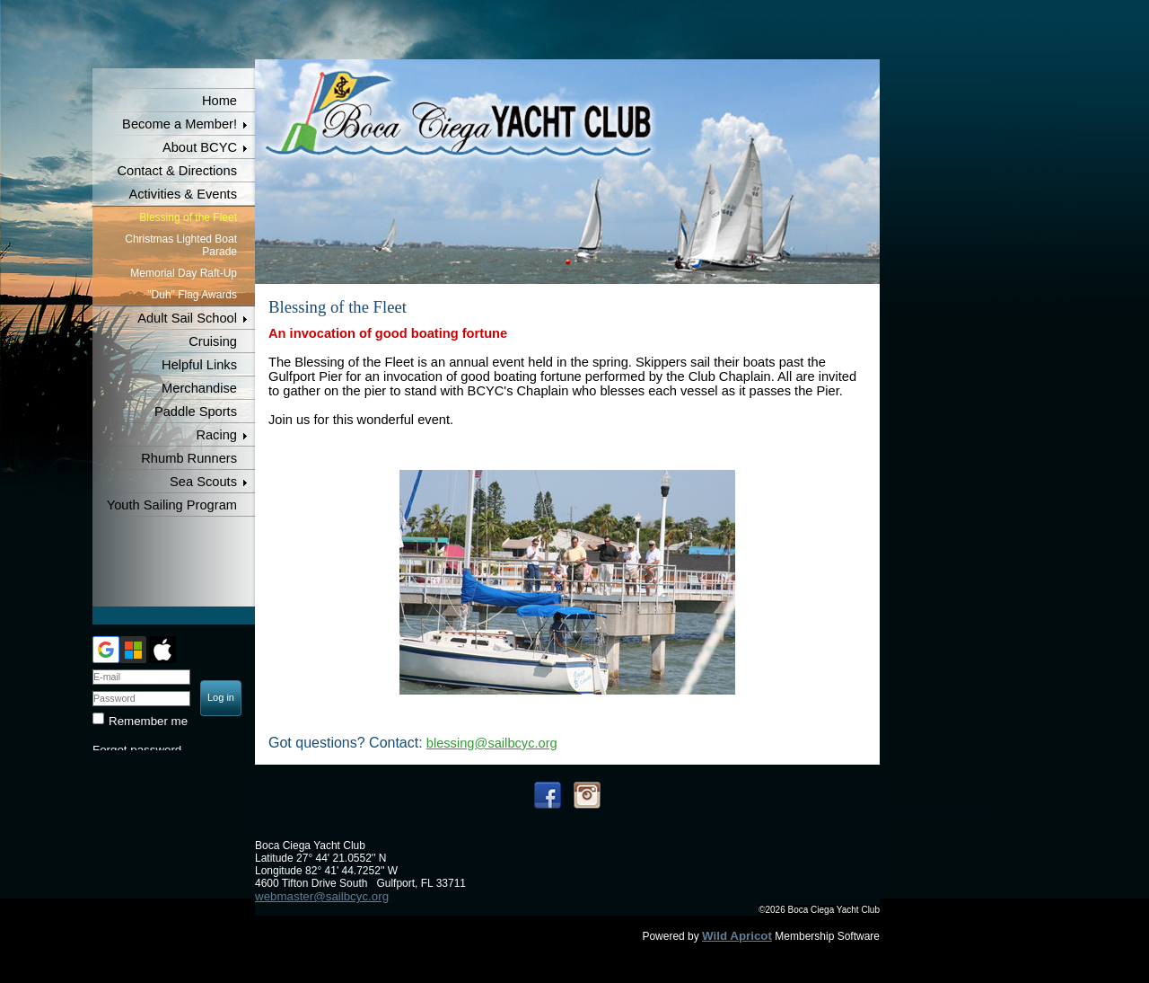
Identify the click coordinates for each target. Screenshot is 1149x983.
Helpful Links (199, 365)
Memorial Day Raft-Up (183, 273)
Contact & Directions (177, 171)
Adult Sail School (187, 318)
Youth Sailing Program (172, 505)
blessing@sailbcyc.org (491, 743)
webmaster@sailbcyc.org (322, 896)
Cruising (213, 341)
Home (219, 100)
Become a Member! (179, 124)
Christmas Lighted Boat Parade (181, 245)
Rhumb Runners (189, 458)
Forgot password (136, 750)
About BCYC (199, 147)
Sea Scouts (203, 481)
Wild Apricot (737, 936)
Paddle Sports (195, 411)
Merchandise (199, 388)
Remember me (148, 721)
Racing (216, 435)
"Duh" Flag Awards (192, 294)
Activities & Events (182, 194)
